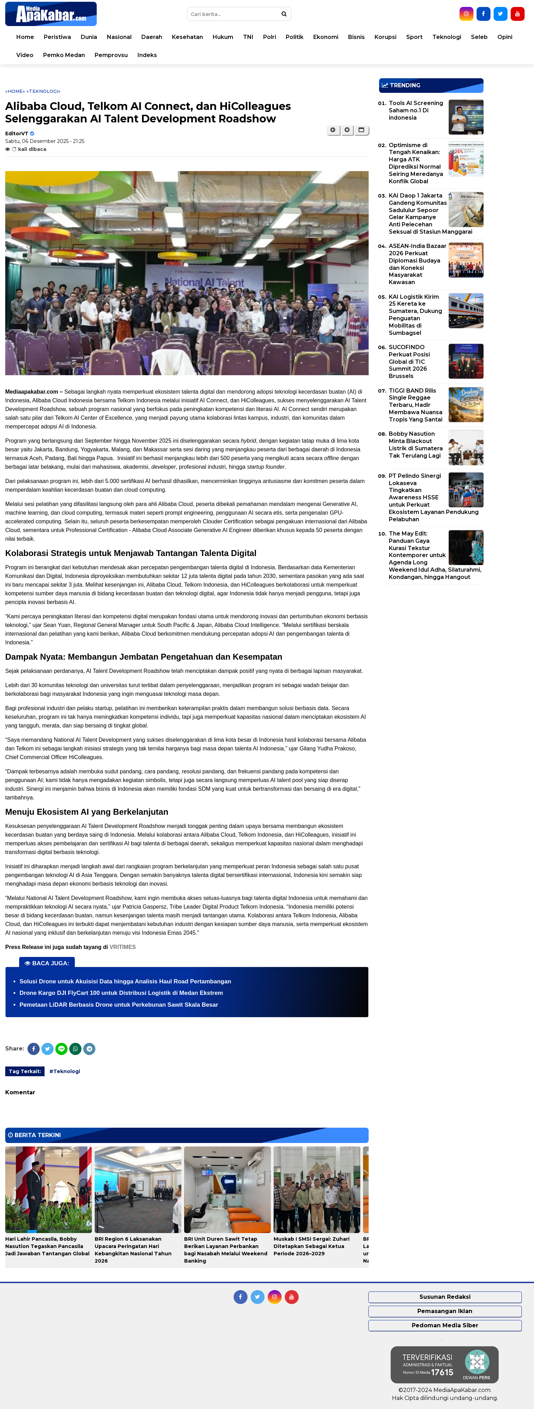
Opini (504, 37)
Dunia (89, 37)
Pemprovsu (111, 55)
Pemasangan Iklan (444, 1311)
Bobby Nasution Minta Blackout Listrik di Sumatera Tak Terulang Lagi (416, 444)
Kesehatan (187, 37)
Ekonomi (325, 37)
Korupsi (385, 37)
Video (24, 55)
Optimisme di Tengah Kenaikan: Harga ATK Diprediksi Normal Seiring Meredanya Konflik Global (416, 163)
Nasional (119, 37)
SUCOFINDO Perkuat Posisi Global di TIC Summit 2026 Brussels (409, 361)
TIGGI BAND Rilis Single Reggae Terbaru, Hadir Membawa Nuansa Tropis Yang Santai (415, 405)
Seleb (479, 37)
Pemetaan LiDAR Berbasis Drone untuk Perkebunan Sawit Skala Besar (118, 1004)
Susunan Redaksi (445, 1297)
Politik (295, 37)
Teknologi (446, 37)
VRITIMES (123, 947)
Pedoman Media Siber (445, 1325)
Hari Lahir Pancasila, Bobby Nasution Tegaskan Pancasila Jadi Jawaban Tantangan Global (47, 1246)
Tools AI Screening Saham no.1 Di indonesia (416, 110)
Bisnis (356, 37)
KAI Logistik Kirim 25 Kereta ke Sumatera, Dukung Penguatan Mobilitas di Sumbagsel (415, 314)
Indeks (147, 55)
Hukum (223, 37)
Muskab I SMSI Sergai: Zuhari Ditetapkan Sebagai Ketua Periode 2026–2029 (312, 1246)
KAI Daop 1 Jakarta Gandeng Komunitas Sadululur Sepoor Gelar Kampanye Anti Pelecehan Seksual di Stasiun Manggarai (430, 213)
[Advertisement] (431, 638)
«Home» (15, 91)
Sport (414, 37)
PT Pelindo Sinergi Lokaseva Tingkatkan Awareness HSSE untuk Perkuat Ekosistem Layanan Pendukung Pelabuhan (434, 498)
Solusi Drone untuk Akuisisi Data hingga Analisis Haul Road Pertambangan (125, 981)
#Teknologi (64, 1071)
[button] (361, 130)
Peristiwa (57, 37)
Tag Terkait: (25, 1071)
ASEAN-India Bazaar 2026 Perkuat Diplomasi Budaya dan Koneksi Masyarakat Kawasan (418, 264)
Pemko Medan (64, 55)
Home (25, 37)
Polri (269, 37)
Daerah (151, 37)
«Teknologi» (43, 91)
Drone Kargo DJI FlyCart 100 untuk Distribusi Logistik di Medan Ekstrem (121, 993)
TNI (248, 37)
